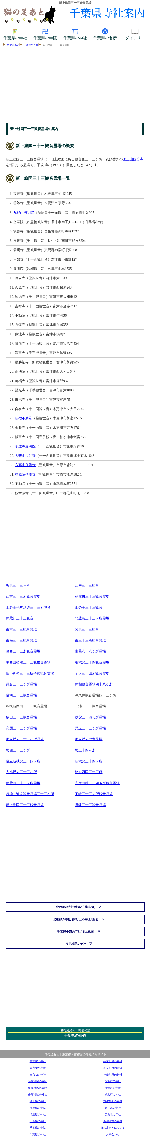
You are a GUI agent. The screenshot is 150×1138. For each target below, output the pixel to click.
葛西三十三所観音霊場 (23, 651)
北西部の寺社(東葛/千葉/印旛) (75, 907)
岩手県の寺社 (113, 1107)
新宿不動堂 (23, 418)
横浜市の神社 (113, 1094)
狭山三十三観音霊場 (21, 717)
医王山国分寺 (133, 159)
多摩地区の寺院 (37, 1087)
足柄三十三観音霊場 (21, 695)
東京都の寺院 (38, 1067)
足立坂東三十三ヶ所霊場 (25, 739)
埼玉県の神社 (38, 1114)
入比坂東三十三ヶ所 (21, 772)
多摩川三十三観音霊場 (92, 596)
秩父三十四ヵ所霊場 (90, 717)
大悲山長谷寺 (25, 456)
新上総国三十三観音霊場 (25, 805)
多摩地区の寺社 (37, 1081)
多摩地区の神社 (37, 1094)
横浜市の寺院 (113, 1087)
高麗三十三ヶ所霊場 (21, 728)
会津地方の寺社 (112, 1121)
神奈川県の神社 (112, 1074)
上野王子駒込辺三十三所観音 (28, 607)
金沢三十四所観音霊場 (92, 673)
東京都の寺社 (38, 1061)
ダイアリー (135, 33)
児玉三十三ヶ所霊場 (90, 728)
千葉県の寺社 (15, 33)
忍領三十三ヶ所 (18, 750)
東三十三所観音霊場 (90, 640)
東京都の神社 (38, 1074)
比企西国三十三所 (88, 772)
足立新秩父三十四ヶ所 (23, 761)
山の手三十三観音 (88, 607)
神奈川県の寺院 (112, 1067)
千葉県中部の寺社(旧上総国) (76, 931)
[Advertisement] (75, 85)
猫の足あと (13, 45)
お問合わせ (113, 1134)
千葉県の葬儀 (75, 1036)
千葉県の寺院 (45, 33)
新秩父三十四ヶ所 (88, 761)
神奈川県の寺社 (112, 1061)
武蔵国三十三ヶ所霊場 (23, 783)
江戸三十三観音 (87, 585)
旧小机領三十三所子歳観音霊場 (30, 673)
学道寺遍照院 (25, 446)
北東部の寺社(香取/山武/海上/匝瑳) (76, 919)
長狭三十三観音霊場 (90, 805)
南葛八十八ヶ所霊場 (90, 651)
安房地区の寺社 (76, 944)
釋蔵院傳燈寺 (25, 474)
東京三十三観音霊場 (21, 629)
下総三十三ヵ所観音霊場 (94, 794)
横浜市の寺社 (113, 1081)
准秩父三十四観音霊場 (92, 662)
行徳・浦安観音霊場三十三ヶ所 (30, 794)
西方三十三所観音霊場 (23, 596)
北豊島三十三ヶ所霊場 (92, 618)
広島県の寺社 (113, 1114)
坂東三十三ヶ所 (18, 585)
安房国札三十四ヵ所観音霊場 (97, 783)
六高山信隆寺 (25, 465)
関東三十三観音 (87, 629)
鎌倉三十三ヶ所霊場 (21, 684)
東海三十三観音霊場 (21, 640)
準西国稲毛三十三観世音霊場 (28, 662)
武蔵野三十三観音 (19, 618)
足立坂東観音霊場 (88, 739)
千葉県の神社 (75, 33)
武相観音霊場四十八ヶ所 (94, 684)
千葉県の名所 (105, 33)
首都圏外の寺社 (112, 1101)
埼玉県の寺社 (38, 1101)
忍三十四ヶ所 (85, 750)
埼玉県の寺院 (38, 1107)
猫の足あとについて (113, 1127)
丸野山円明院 (23, 213)
